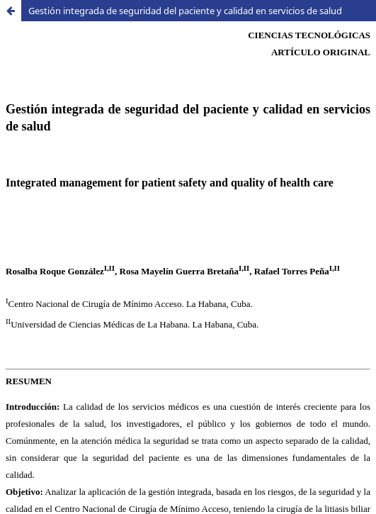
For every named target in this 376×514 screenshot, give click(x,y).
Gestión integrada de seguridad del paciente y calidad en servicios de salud (185, 10)
